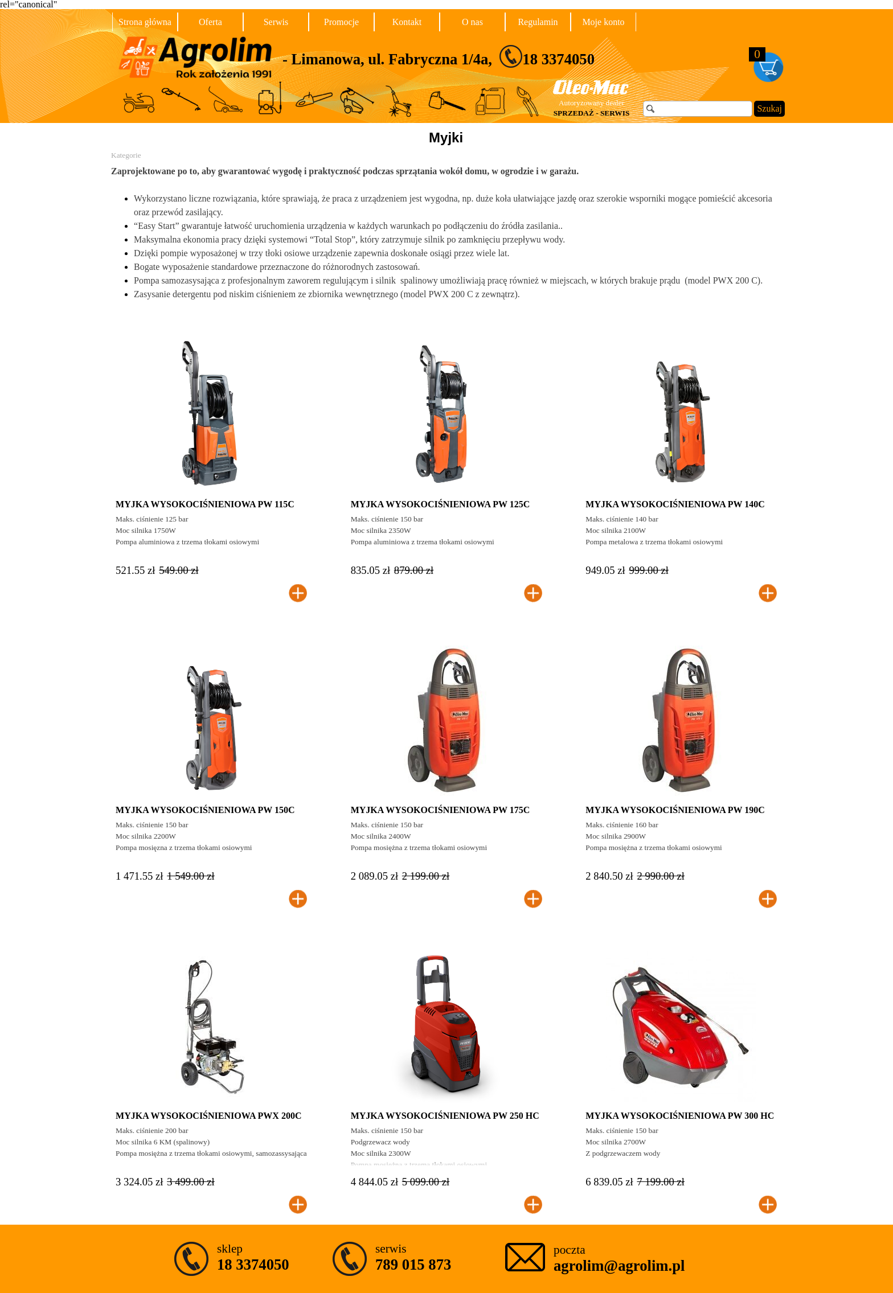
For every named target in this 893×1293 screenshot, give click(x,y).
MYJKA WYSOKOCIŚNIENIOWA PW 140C (675, 504)
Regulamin (538, 22)
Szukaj (769, 108)
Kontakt (407, 22)
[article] (211, 471)
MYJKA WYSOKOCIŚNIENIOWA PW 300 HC (679, 1115)
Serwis (276, 22)
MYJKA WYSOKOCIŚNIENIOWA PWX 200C (208, 1115)
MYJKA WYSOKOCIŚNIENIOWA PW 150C (205, 810)
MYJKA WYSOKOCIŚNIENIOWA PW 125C (440, 504)
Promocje (341, 22)
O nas (472, 22)
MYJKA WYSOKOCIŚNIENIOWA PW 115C (205, 504)
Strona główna (144, 22)
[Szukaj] (697, 109)
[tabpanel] (481, 56)
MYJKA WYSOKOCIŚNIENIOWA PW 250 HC (445, 1115)
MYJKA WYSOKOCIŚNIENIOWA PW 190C (675, 810)
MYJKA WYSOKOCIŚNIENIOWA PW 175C (440, 810)
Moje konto (603, 22)
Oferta (210, 22)
